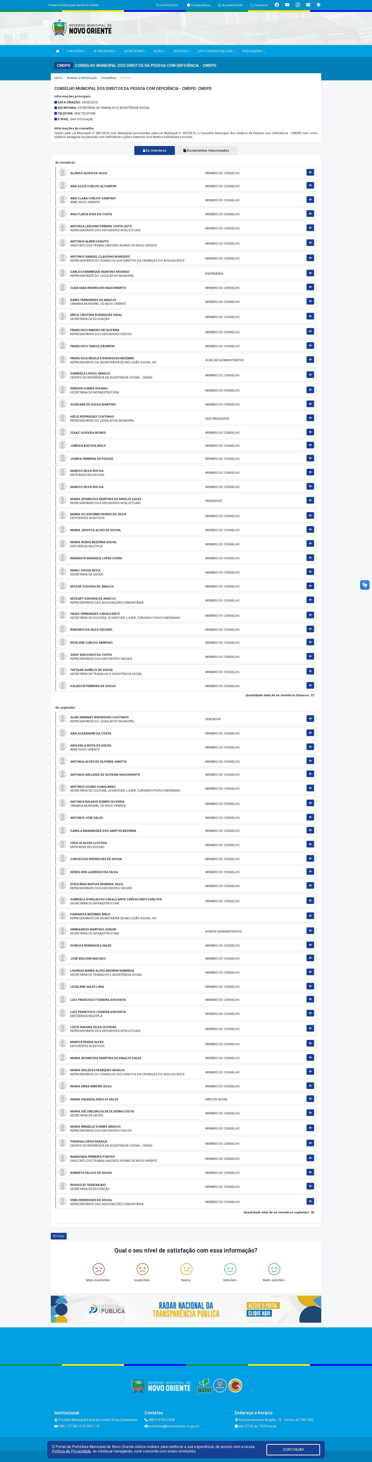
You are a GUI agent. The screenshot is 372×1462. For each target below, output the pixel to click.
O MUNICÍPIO (76, 51)
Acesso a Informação (82, 78)
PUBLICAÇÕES (253, 51)
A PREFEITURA (105, 51)
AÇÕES (159, 51)
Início (58, 78)
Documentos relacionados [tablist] (208, 150)
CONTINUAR (293, 1449)
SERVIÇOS (181, 51)
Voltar (58, 1236)
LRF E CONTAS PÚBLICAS (216, 51)
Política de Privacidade (71, 1451)
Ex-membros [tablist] (153, 150)
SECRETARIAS (135, 51)
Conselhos (108, 78)
